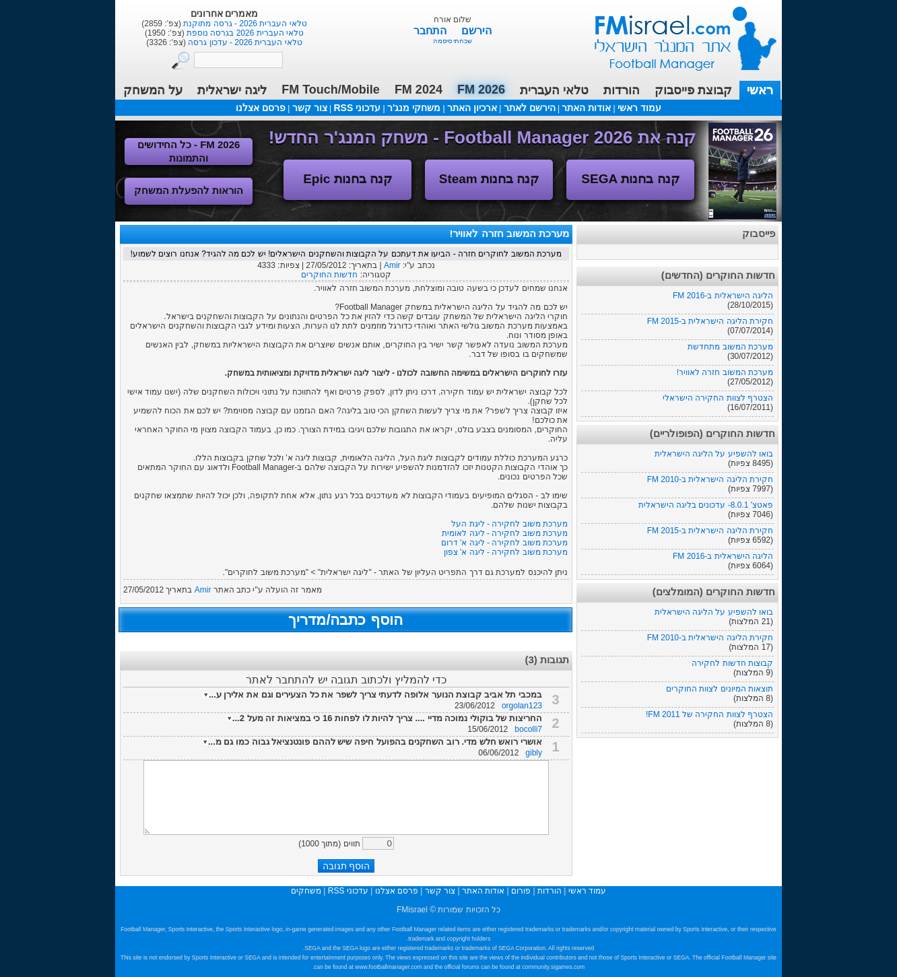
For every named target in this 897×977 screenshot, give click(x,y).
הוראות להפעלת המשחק (188, 190)
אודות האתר (586, 107)
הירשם (476, 30)
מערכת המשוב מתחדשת (730, 346)
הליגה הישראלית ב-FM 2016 (723, 295)
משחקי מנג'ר (413, 107)
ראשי (760, 90)
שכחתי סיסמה (453, 40)
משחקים (306, 891)
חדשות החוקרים (329, 274)
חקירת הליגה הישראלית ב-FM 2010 (710, 479)
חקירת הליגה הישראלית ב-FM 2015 (710, 321)
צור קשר (309, 107)
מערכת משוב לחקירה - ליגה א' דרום (504, 542)
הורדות (621, 90)
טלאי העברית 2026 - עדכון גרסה (244, 42)
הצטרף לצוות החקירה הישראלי (718, 398)
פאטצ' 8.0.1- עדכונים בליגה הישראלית (705, 505)
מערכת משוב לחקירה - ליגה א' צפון (506, 552)
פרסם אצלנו (261, 107)
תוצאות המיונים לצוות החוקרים (719, 689)
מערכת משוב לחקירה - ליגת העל (509, 524)
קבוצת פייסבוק (693, 90)
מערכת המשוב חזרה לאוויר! (725, 372)
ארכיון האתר (472, 107)
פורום (521, 891)
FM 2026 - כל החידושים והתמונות (188, 151)
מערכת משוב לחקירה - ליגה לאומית (505, 533)
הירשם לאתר (530, 107)
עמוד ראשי (677, 33)
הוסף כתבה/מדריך (345, 619)
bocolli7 (528, 729)
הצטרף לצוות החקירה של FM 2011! (709, 714)
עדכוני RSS (356, 107)
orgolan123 (522, 705)
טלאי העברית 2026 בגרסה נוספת (244, 33)
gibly (533, 752)
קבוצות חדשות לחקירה (732, 663)
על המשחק (152, 90)
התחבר (431, 30)
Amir (392, 265)
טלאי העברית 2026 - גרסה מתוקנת (244, 23)
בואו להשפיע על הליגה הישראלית (714, 454)
